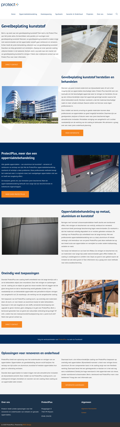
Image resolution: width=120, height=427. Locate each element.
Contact (83, 412)
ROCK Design (27, 425)
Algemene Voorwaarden (89, 409)
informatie (85, 377)
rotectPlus (63, 339)
